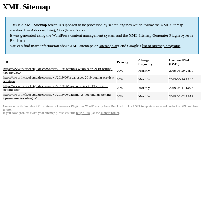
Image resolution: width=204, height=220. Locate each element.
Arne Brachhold (114, 106)
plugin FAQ (83, 113)
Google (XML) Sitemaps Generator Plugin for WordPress (61, 106)
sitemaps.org (109, 45)
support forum (109, 113)
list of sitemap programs (161, 45)
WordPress (60, 35)
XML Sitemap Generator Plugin (154, 35)
